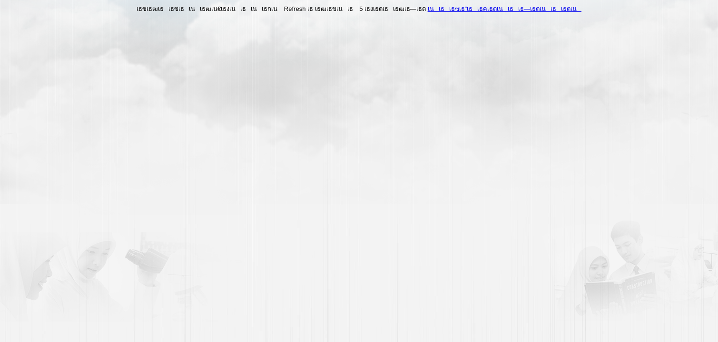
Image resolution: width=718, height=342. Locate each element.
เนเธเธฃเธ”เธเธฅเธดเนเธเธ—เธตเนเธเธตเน (504, 8)
